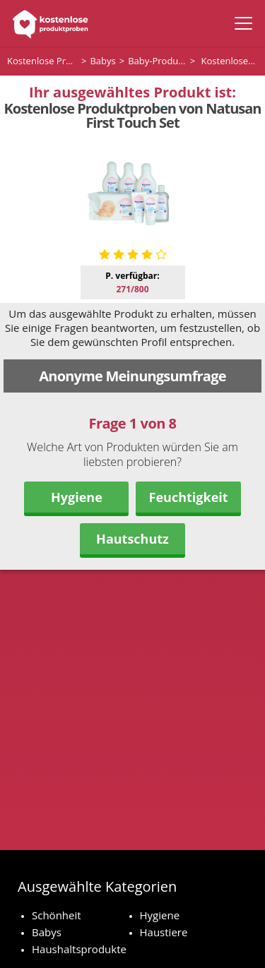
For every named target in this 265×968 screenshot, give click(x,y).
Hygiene (76, 497)
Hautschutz (132, 538)
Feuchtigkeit (188, 497)
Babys (46, 932)
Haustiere (164, 932)
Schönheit (56, 915)
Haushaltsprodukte (79, 949)
